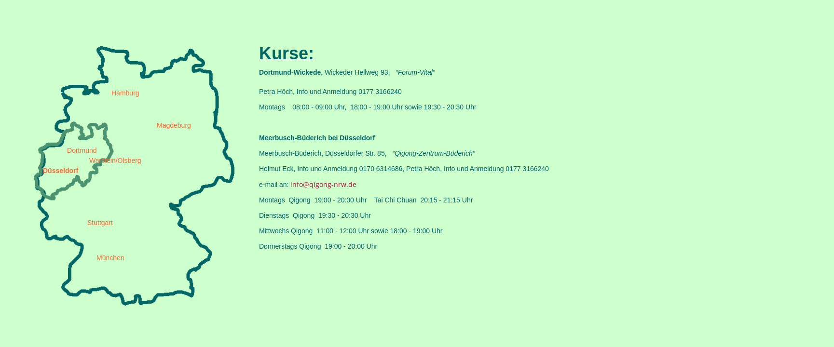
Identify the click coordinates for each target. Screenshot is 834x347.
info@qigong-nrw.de (323, 184)
